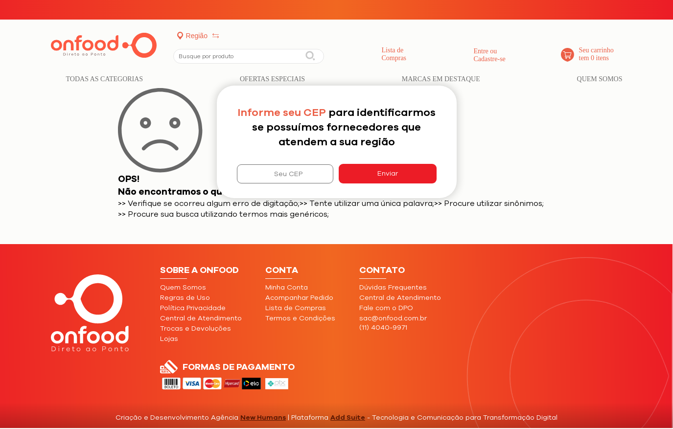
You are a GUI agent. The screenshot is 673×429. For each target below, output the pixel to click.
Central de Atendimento (201, 318)
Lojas (169, 338)
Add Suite (347, 417)
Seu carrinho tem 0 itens (596, 54)
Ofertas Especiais (272, 79)
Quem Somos (600, 79)
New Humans (263, 417)
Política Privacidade (193, 308)
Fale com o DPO (386, 308)
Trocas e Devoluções (195, 328)
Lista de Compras (394, 54)
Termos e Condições (300, 318)
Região (197, 36)
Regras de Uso (185, 297)
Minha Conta (286, 287)
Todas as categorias (104, 79)
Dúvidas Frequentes (393, 287)
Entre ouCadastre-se (490, 55)
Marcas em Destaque (441, 79)
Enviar (387, 173)
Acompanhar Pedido (299, 297)
